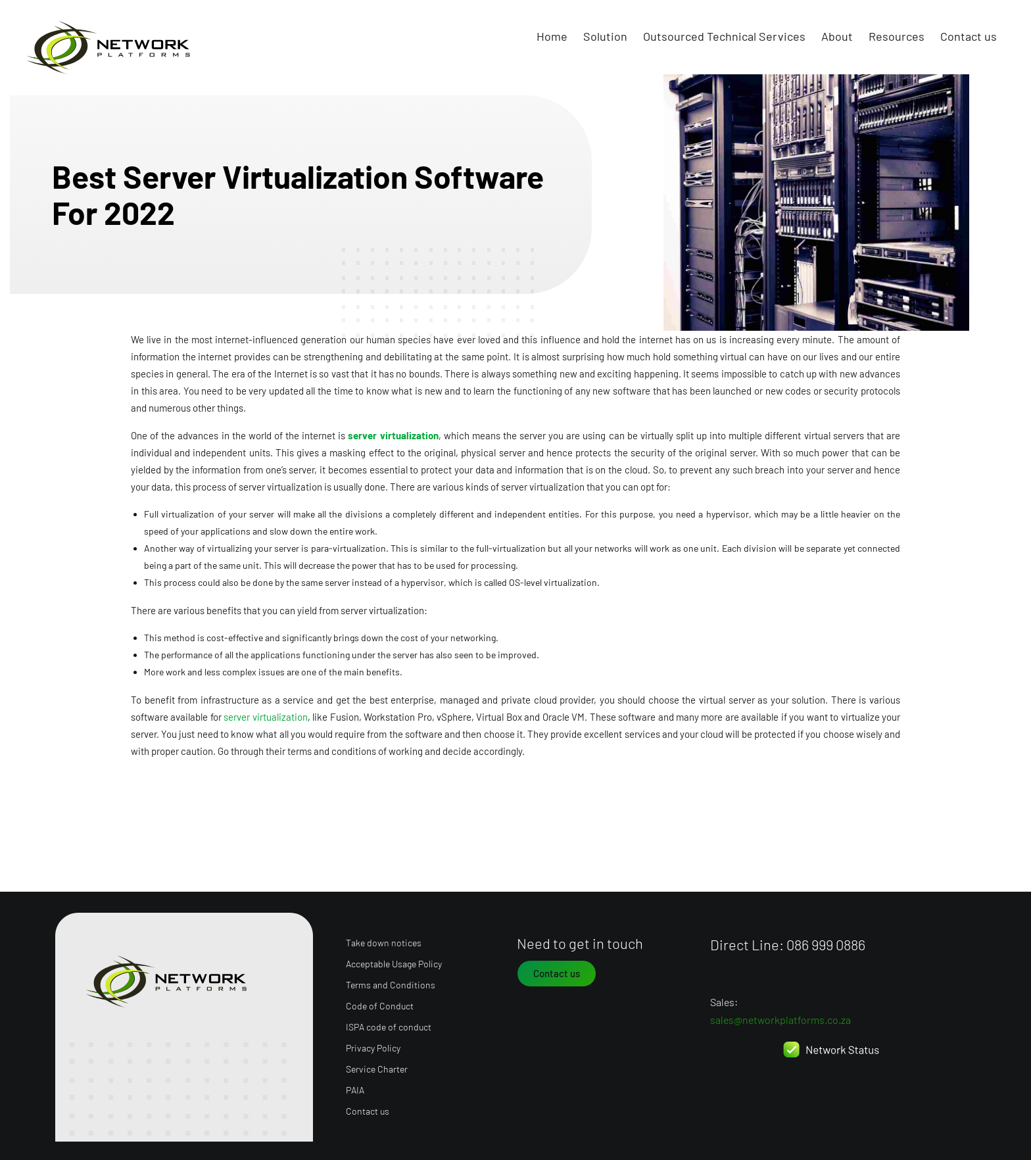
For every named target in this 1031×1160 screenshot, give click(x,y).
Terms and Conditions (390, 982)
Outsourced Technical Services (724, 36)
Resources (896, 36)
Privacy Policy (373, 1045)
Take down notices (383, 940)
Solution (605, 36)
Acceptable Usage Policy (394, 961)
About (837, 36)
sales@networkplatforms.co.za (780, 1017)
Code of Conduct (380, 1003)
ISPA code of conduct (388, 1024)
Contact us (968, 36)
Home (552, 36)
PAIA (355, 1087)
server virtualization (393, 435)
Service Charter (377, 1066)
